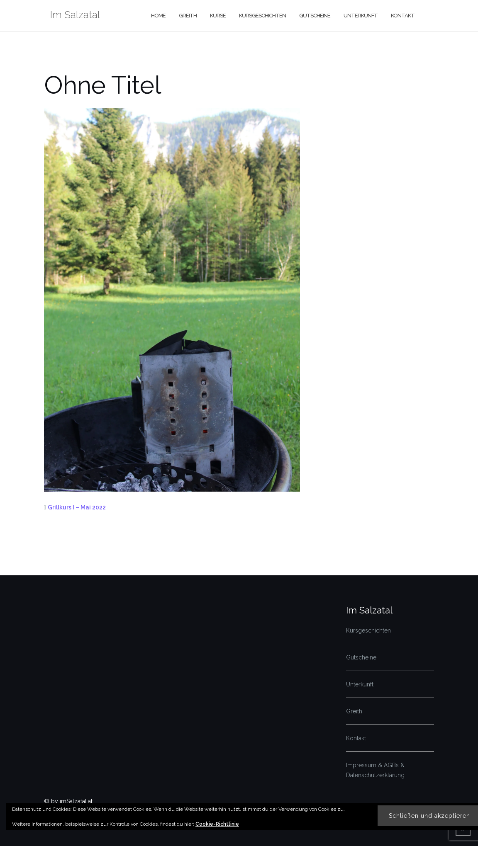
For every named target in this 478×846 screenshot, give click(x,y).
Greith (188, 15)
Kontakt (403, 15)
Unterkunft (361, 15)
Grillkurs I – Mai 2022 (77, 507)
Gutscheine (314, 15)
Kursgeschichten (262, 15)
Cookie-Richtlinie (217, 824)
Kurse (218, 15)
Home (158, 15)
